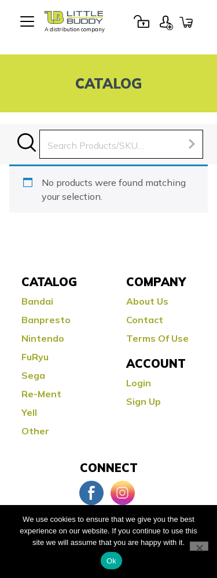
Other (35, 431)
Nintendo (42, 338)
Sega (33, 375)
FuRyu (35, 357)
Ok (111, 561)
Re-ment (41, 394)
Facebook (91, 493)
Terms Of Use (157, 338)
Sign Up (166, 21)
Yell (29, 412)
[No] (199, 546)
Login (141, 21)
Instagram (122, 493)
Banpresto (46, 319)
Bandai (37, 301)
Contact (144, 319)
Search (26, 142)
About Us (147, 301)
